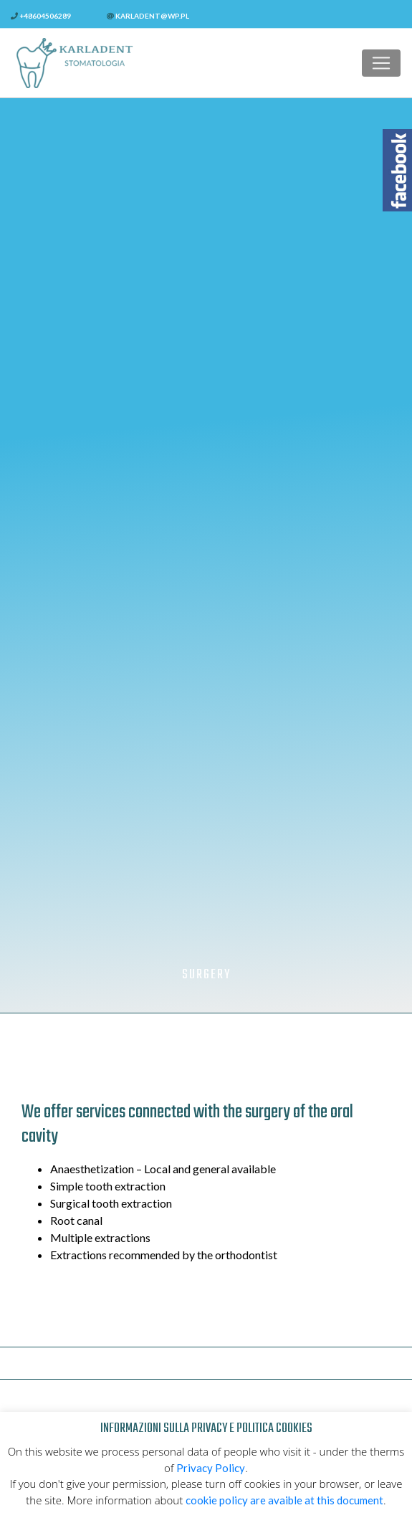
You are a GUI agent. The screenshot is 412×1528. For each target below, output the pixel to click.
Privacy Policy (210, 1467)
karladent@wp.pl (148, 15)
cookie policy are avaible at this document (284, 1500)
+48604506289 (41, 15)
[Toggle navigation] (381, 63)
